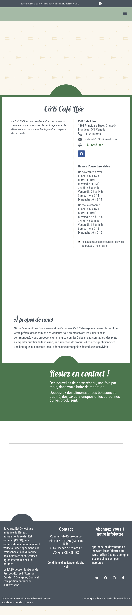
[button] (125, 13)
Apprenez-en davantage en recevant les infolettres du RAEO (108, 559)
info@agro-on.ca (71, 545)
